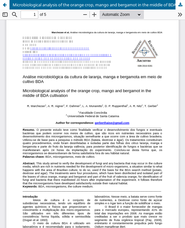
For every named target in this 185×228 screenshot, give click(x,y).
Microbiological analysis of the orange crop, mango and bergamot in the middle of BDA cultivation (99, 5)
